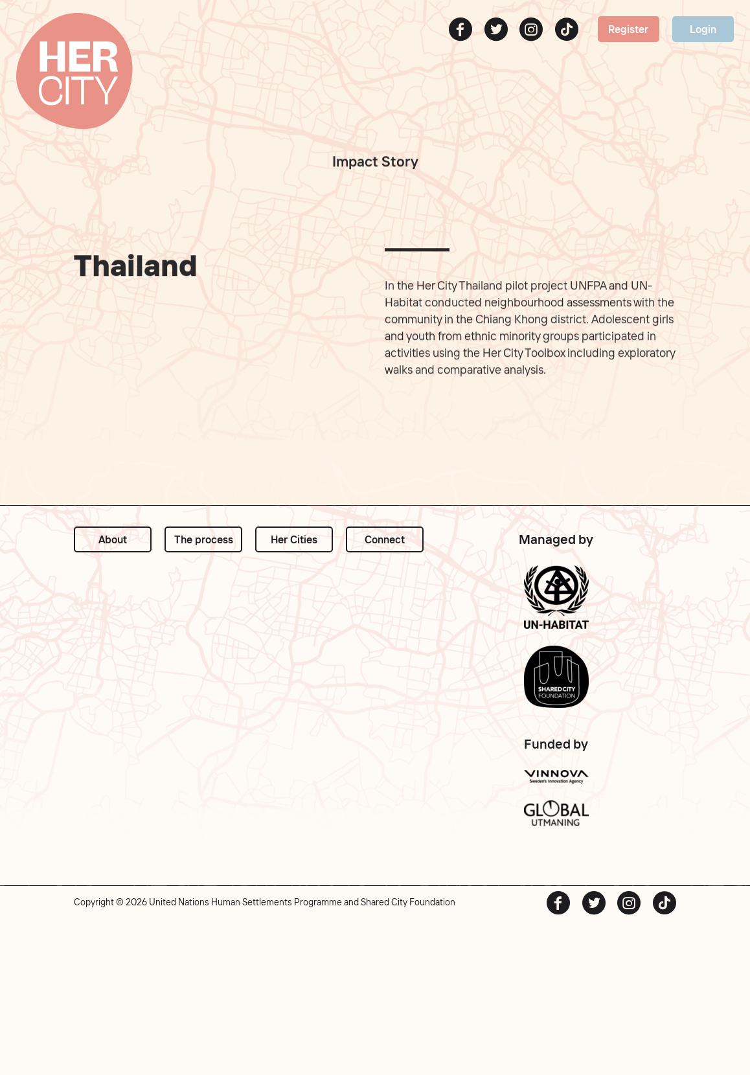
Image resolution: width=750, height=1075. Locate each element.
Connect (385, 539)
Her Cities (294, 539)
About (112, 539)
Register (628, 29)
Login (703, 29)
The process (203, 539)
